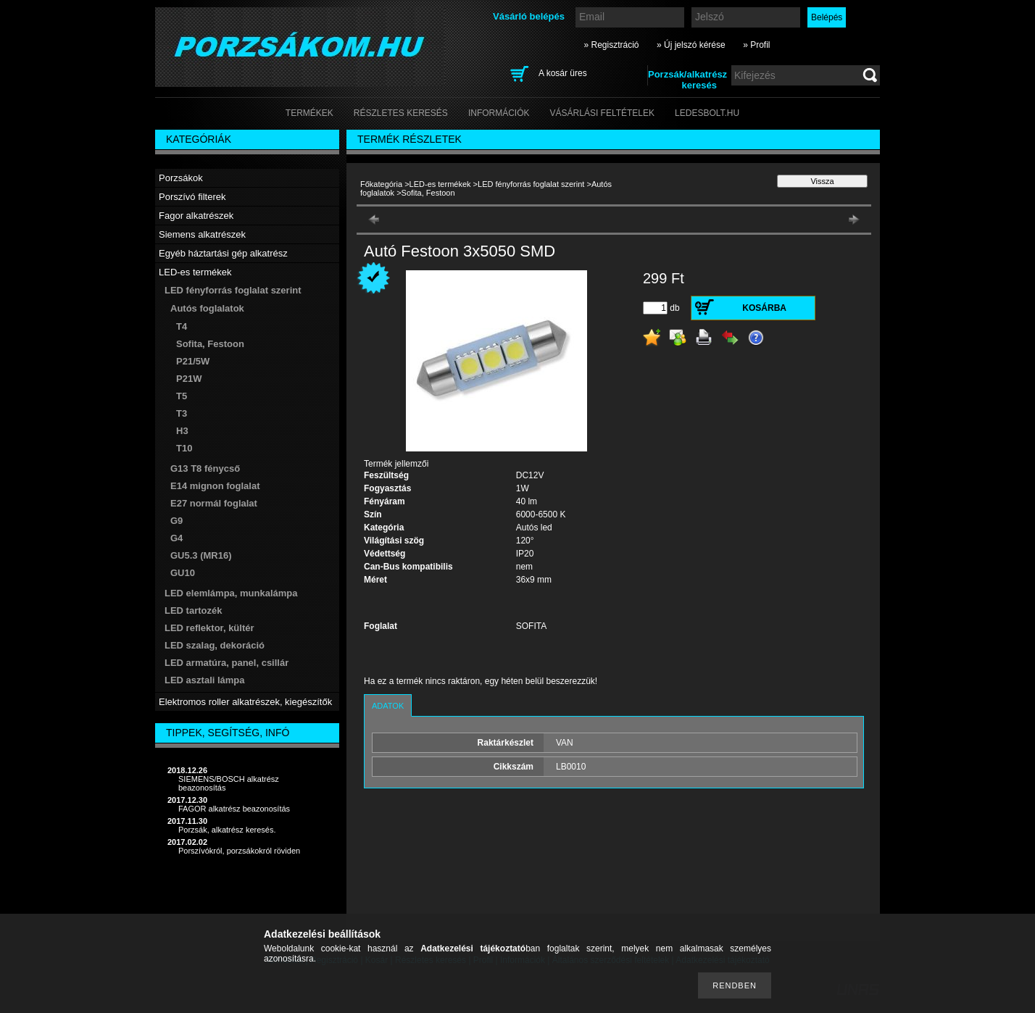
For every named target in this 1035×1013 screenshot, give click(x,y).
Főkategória (381, 184)
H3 (182, 430)
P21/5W (192, 361)
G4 (176, 538)
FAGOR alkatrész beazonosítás (234, 808)
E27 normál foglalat (213, 503)
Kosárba (764, 308)
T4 (181, 326)
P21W (188, 378)
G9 (176, 520)
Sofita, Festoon (210, 343)
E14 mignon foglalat (215, 485)
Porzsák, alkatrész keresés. (227, 829)
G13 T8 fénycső (205, 468)
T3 (181, 413)
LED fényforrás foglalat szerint (531, 184)
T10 (184, 448)
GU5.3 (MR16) (201, 555)
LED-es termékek (440, 184)
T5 (181, 396)
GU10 (182, 572)
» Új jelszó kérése (691, 45)
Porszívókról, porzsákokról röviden (239, 850)
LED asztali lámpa (205, 680)
